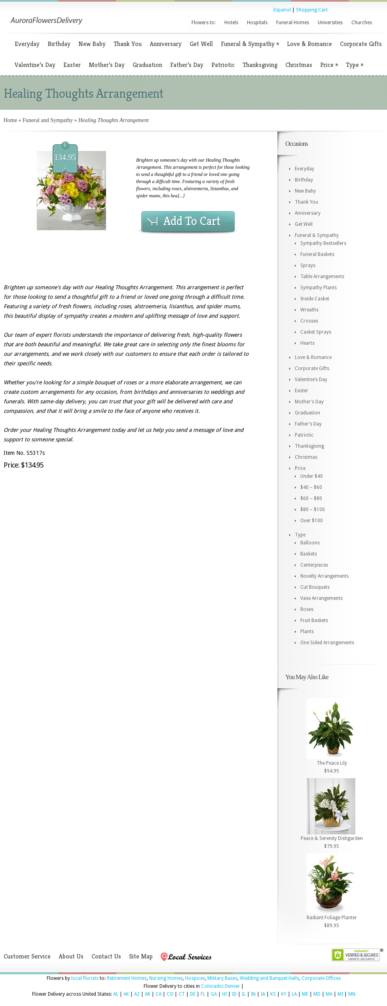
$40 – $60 (311, 487)
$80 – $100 (312, 509)
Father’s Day (186, 65)
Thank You (128, 44)
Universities (330, 22)
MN (351, 994)
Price (329, 65)
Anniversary (166, 44)
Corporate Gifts (361, 44)
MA (329, 994)
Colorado (211, 986)
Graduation (147, 65)
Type (354, 65)
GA (214, 994)
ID (234, 994)
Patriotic (223, 65)
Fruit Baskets (314, 620)
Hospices (195, 978)
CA (158, 994)
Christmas (298, 65)
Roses (306, 609)
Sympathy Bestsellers (323, 243)
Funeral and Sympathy (48, 120)
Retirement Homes (127, 978)
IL (244, 994)
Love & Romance (309, 44)
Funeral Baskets (317, 254)
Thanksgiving (260, 65)
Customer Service (27, 956)
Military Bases (222, 978)
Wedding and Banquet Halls (269, 978)
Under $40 (311, 476)
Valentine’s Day (35, 65)
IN (253, 994)
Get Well (201, 44)
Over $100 (311, 520)
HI (224, 994)
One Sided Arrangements (327, 642)
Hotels (231, 22)
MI (340, 994)
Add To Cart (191, 221)
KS (273, 994)
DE (192, 994)
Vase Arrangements (321, 598)
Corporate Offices (321, 978)
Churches (361, 22)
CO (170, 994)
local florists (85, 978)
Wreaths (309, 310)
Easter (72, 65)
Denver (232, 986)
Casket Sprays (315, 332)
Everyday (27, 44)
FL (203, 994)
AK (126, 994)
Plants (307, 631)
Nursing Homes (166, 978)
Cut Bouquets (315, 587)
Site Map (141, 956)
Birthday (58, 44)
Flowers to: (204, 22)
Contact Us (106, 956)
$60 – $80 (311, 498)
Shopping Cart (312, 10)
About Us (71, 956)
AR (147, 994)
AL (115, 994)
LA (294, 994)
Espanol (282, 10)
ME (305, 994)
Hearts (307, 343)
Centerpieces (314, 565)
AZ (137, 994)
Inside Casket (314, 299)
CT (181, 994)
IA (263, 994)
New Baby (92, 44)
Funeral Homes (292, 22)
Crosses (309, 321)
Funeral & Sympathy (250, 44)
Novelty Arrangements (324, 576)
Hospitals (257, 22)
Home (10, 120)
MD (317, 994)
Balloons (310, 543)
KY (283, 994)
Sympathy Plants (318, 287)
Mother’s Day (107, 65)
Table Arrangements (322, 276)
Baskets (308, 554)
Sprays (307, 265)
